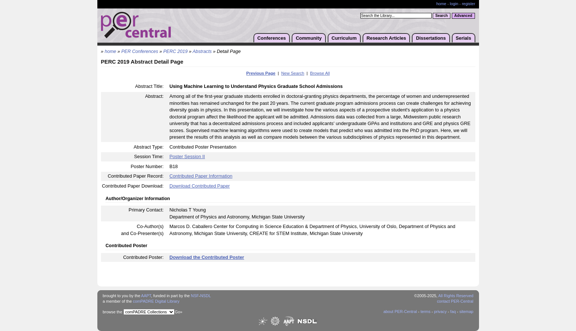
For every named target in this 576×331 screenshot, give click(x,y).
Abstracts (202, 51)
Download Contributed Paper (199, 186)
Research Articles (386, 38)
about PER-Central (400, 311)
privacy (440, 311)
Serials (463, 38)
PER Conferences (139, 51)
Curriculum (344, 38)
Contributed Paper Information (200, 176)
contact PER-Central (455, 301)
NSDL (205, 295)
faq (453, 311)
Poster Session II (187, 156)
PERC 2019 (175, 51)
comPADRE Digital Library (156, 301)
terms (426, 311)
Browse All (320, 73)
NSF (195, 295)
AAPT (146, 295)
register (468, 3)
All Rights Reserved (456, 295)
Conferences (272, 38)
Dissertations (431, 38)
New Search (292, 73)
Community (308, 38)
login (454, 3)
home (441, 3)
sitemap (466, 311)
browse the (112, 312)
